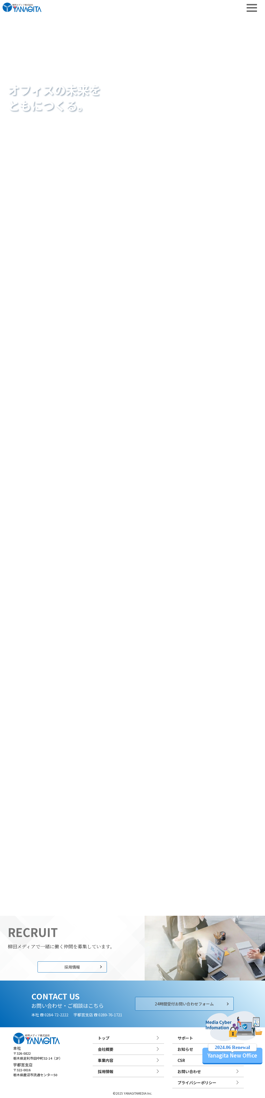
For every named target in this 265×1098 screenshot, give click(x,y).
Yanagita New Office (232, 1053)
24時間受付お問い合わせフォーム (184, 1003)
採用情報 (72, 967)
